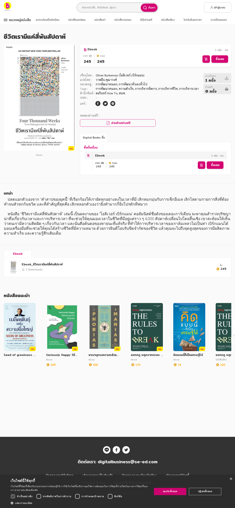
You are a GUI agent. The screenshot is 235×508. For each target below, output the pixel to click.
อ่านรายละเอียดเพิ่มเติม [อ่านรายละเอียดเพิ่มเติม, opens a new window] (26, 490)
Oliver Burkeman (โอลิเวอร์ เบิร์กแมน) (120, 75)
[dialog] (117, 491)
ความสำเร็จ (126, 89)
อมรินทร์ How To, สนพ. (111, 93)
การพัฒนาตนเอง (106, 84)
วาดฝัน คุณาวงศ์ (106, 80)
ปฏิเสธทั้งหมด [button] (205, 491)
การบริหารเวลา (189, 89)
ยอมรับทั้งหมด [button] (170, 491)
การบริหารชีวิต (168, 89)
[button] (79, 503)
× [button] (230, 479)
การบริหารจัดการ (146, 89)
